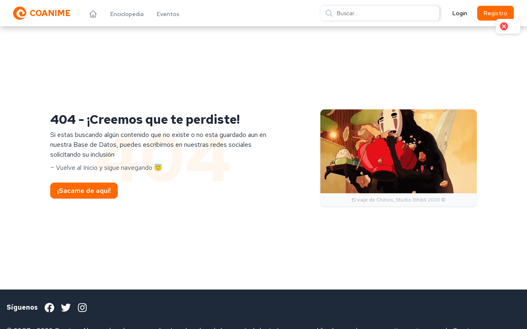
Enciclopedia (127, 14)
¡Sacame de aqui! (84, 190)
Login (459, 13)
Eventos (168, 14)
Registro (495, 13)
